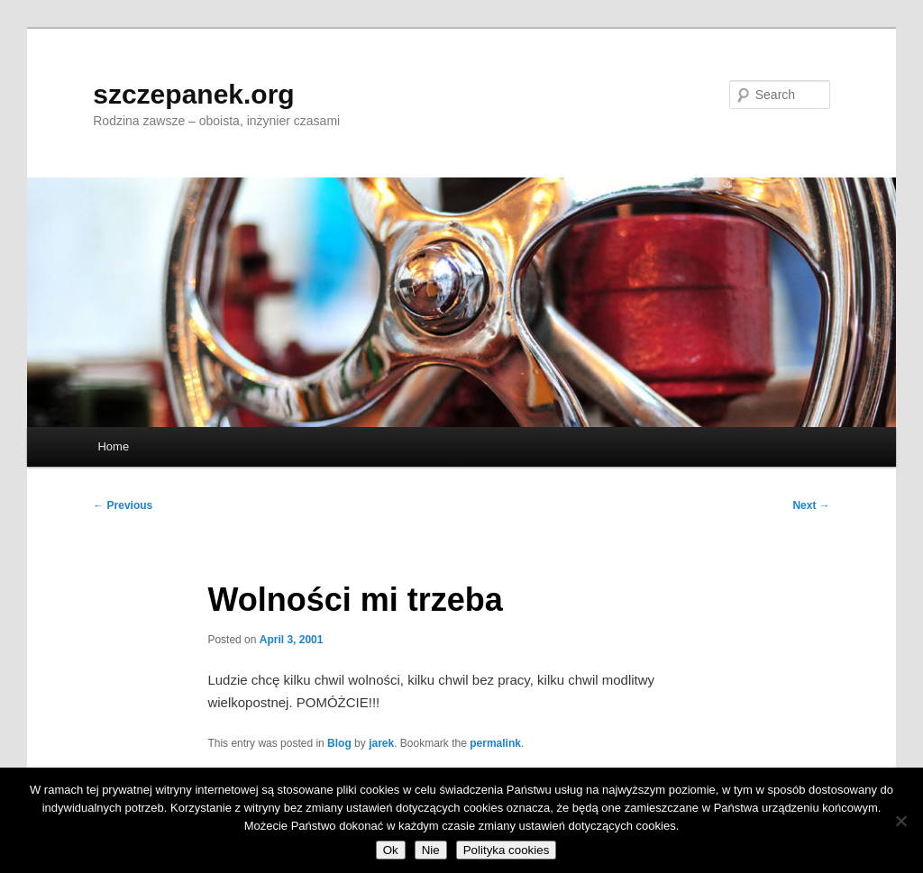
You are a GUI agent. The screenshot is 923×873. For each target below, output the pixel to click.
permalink (495, 743)
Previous (122, 505)
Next (810, 505)
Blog (339, 743)
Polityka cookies (506, 850)
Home (113, 446)
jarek (381, 743)
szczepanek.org (193, 94)
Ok (390, 850)
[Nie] (900, 821)
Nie (431, 850)
